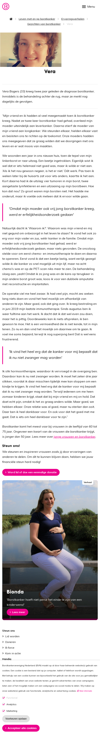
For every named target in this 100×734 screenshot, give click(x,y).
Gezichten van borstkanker (44, 24)
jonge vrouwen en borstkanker (74, 436)
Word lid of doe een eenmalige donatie (32, 472)
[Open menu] (89, 6)
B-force (9, 647)
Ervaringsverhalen (72, 19)
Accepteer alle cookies (22, 728)
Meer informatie (86, 691)
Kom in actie (13, 653)
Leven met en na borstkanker (37, 19)
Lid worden (12, 636)
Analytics (11, 704)
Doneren (10, 642)
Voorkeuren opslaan (16, 718)
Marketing (11, 711)
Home (11, 18)
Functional (11, 697)
